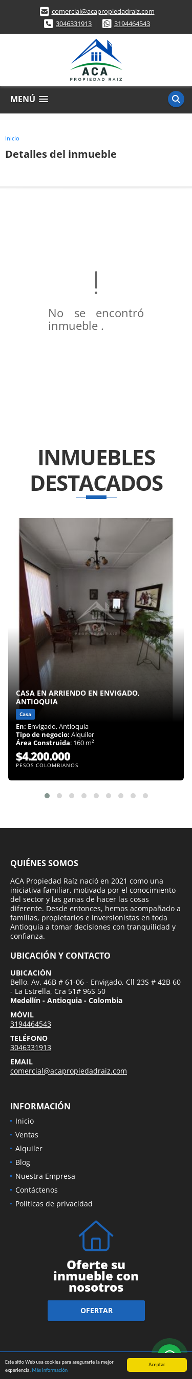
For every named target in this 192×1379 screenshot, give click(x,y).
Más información (50, 1370)
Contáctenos (36, 1190)
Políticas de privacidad (54, 1203)
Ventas (26, 1134)
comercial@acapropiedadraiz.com (103, 11)
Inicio (12, 138)
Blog (22, 1162)
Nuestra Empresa (45, 1176)
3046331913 (74, 23)
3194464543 (132, 23)
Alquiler (28, 1148)
